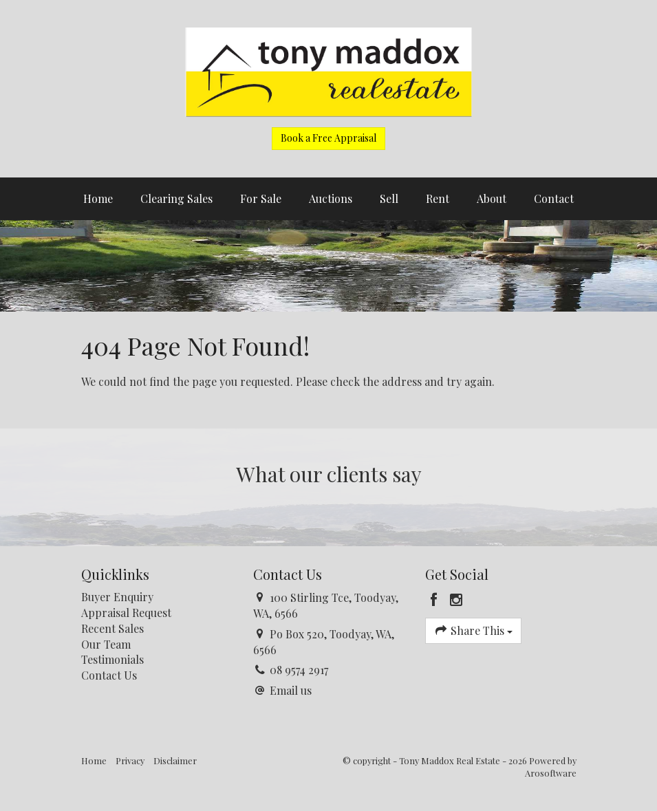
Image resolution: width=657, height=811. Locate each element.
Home (98, 198)
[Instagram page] (455, 599)
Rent (437, 198)
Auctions (330, 198)
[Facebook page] (436, 599)
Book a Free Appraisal (328, 137)
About (491, 198)
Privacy (130, 760)
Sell (389, 198)
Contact (554, 198)
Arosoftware (551, 773)
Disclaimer (175, 760)
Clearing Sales (176, 198)
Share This (473, 630)
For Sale (260, 198)
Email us (291, 690)
